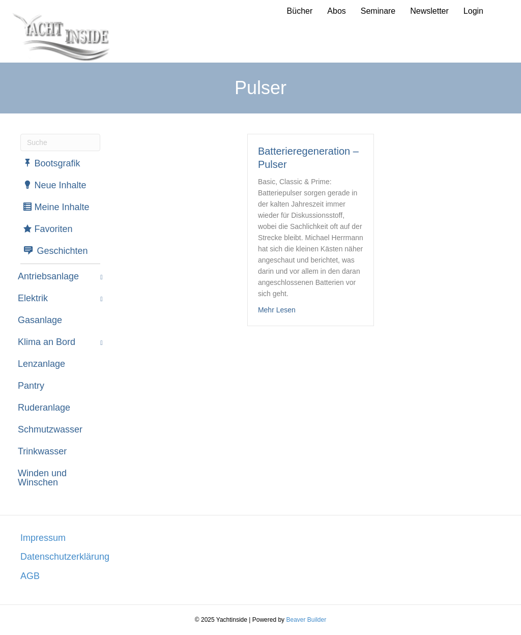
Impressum (43, 538)
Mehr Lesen (277, 310)
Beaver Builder (306, 619)
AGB (30, 576)
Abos (336, 11)
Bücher (300, 11)
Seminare (378, 11)
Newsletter (429, 11)
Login (473, 11)
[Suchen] (60, 142)
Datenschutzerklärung (64, 557)
